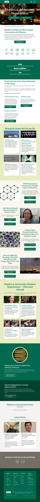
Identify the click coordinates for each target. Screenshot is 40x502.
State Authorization (22, 493)
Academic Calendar (15, 477)
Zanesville (22, 483)
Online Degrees (8, 481)
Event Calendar (15, 475)
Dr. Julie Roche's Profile (9, 223)
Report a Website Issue (16, 485)
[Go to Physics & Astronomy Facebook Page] (17, 461)
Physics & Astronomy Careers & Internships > (10, 375)
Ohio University (10, 495)
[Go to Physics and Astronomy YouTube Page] (23, 461)
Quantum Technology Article (30, 198)
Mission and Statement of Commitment (20, 492)
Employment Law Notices (26, 491)
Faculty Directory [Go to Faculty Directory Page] (22, 51)
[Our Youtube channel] (28, 488)
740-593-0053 (31, 484)
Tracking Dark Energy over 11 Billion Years (10, 272)
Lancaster (22, 480)
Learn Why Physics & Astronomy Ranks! (20, 42)
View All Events (20, 406)
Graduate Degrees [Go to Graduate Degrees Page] (12, 51)
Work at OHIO (15, 482)
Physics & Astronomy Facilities (26, 105)
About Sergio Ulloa (29, 202)
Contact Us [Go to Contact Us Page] (33, 51)
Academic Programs (7, 479)
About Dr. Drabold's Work (29, 249)
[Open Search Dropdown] (31, 2)
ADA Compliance (15, 491)
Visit (7, 482)
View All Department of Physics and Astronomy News (20, 419)
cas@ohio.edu (31, 481)
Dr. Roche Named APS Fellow (10, 219)
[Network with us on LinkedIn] (31, 486)
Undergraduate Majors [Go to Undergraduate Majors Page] (7, 51)
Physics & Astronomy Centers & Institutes (10, 121)
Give (7, 476)
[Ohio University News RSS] (33, 495)
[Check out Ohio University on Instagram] (27, 496)
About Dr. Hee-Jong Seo (9, 276)
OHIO (5, 26)
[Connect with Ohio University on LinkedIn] (28, 495)
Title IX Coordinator (28, 493)
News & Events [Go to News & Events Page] (28, 51)
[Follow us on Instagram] (30, 487)
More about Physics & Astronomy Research (12, 93)
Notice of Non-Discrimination (28, 492)
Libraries (14, 481)
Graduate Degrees (25, 17)
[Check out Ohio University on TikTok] (32, 495)
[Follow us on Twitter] (30, 488)
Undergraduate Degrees (13, 17)
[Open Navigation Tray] (34, 2)
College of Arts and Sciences (11, 26)
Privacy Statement (17, 493)
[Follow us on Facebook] (28, 486)
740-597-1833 (31, 482)
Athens (22, 475)
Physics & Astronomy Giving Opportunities (10, 396)
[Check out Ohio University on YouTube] (29, 496)
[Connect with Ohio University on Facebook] (25, 495)
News (14, 479)
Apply (7, 475)
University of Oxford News (30, 244)
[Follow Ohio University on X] (31, 495)
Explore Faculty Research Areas (10, 107)
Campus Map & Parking (8, 485)
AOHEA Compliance (20, 491)
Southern (22, 481)
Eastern (22, 478)
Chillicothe (22, 476)
